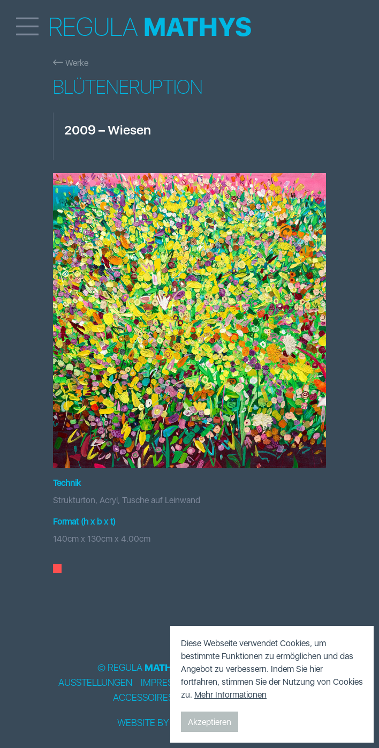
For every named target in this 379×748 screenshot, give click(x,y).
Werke (70, 63)
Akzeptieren (209, 722)
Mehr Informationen (230, 694)
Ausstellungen (95, 682)
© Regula (140, 667)
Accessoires (143, 697)
